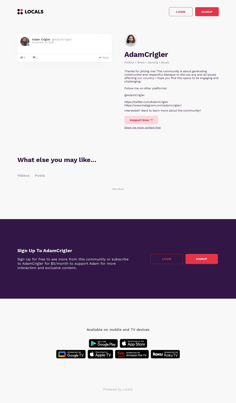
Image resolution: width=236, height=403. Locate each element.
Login (167, 12)
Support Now (141, 121)
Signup (202, 12)
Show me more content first (142, 128)
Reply (104, 58)
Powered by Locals (118, 390)
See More (118, 190)
